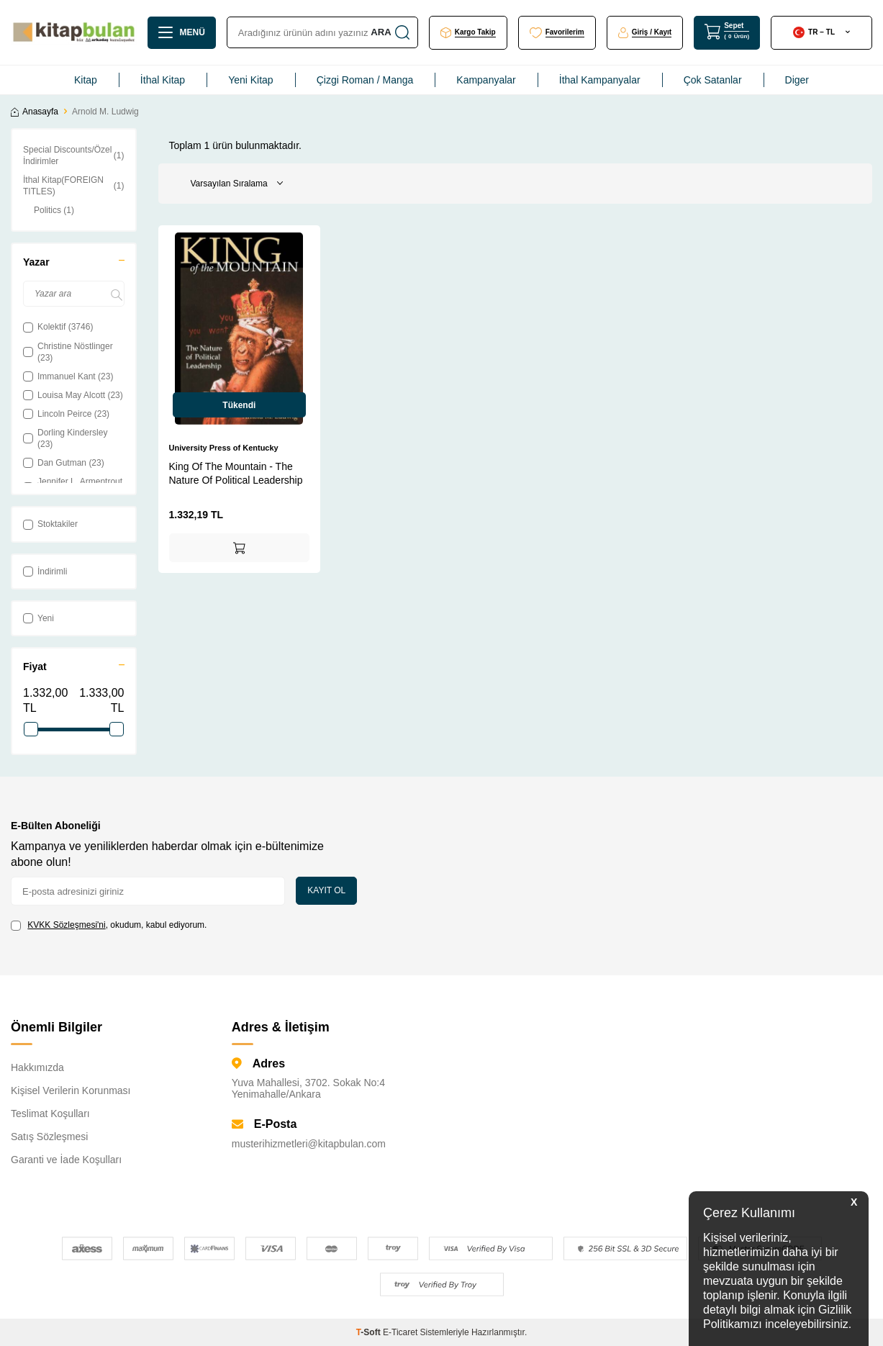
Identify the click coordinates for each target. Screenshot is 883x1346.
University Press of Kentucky (224, 447)
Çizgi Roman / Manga (365, 80)
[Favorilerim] (557, 33)
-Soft (369, 1332)
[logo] (74, 32)
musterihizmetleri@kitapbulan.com (309, 1143)
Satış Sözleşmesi (49, 1136)
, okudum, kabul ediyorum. (109, 925)
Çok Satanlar (713, 80)
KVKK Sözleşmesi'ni (66, 925)
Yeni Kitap (250, 80)
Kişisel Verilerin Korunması (71, 1090)
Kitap (85, 80)
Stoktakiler (50, 524)
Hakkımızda (37, 1067)
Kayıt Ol (326, 890)
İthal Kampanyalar (599, 80)
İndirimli (45, 571)
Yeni (38, 618)
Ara (389, 32)
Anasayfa (34, 112)
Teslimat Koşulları (50, 1113)
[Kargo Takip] (468, 33)
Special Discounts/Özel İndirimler (73, 155)
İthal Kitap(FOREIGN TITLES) (73, 186)
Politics (54, 210)
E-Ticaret (400, 1332)
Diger (797, 80)
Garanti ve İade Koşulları (66, 1159)
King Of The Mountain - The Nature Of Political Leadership (236, 473)
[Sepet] (727, 32)
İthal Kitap (162, 80)
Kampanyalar (486, 80)
